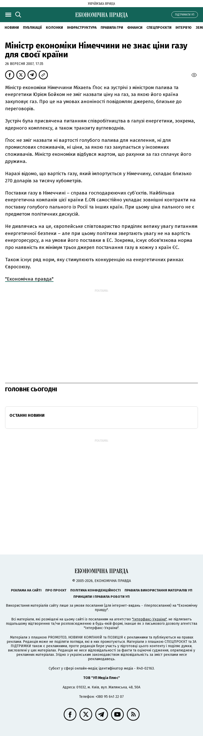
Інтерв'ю (183, 27)
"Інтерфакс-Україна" (149, 619)
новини (12, 27)
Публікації (32, 27)
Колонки (54, 27)
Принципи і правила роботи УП (101, 597)
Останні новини (27, 415)
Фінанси (134, 27)
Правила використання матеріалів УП (158, 590)
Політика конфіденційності (95, 590)
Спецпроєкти (158, 27)
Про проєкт (55, 590)
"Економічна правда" (29, 279)
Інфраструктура (82, 27)
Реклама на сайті (26, 590)
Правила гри (112, 27)
